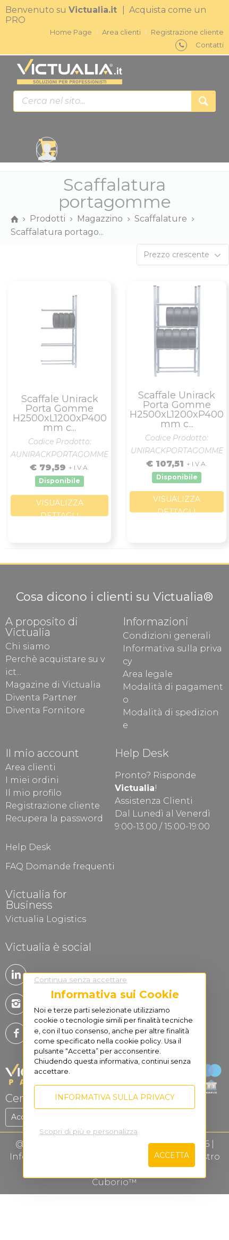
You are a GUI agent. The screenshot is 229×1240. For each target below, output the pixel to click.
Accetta (171, 1155)
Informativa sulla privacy (115, 1097)
